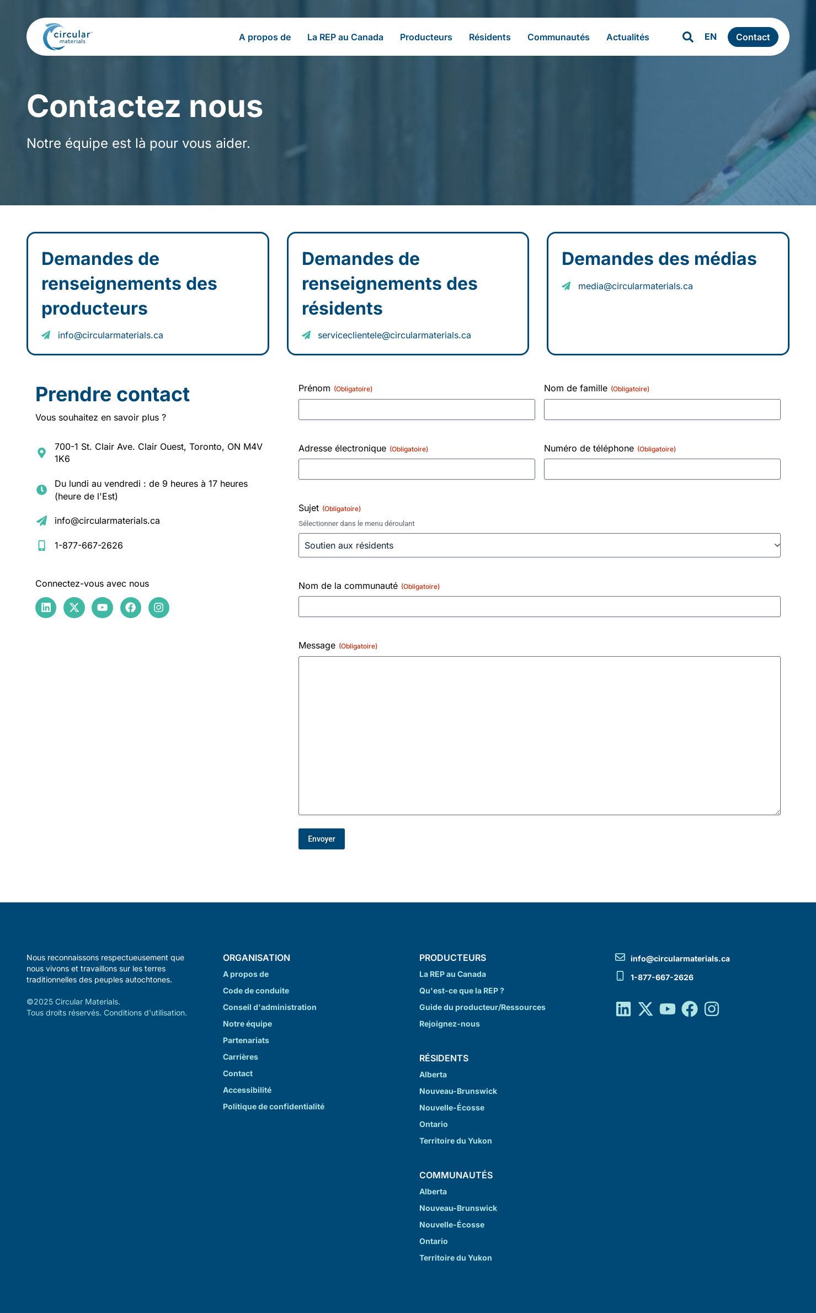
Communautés (561, 37)
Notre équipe (247, 1023)
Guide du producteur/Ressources (482, 1007)
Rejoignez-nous (449, 1023)
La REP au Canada (348, 37)
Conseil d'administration (270, 1007)
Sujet (329, 507)
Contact (238, 1073)
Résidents (492, 37)
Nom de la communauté (369, 585)
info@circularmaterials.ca (680, 958)
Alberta (433, 1074)
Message (337, 645)
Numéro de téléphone (610, 448)
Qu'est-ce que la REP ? (461, 990)
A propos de (267, 37)
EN (711, 36)
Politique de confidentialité (273, 1106)
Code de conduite (256, 990)
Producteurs (429, 37)
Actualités (627, 37)
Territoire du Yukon (455, 1140)
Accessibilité (247, 1089)
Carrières (240, 1056)
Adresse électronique (363, 448)
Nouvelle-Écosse (451, 1107)
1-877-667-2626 (662, 977)
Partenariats (246, 1040)
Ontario (433, 1124)
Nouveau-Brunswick (458, 1091)
